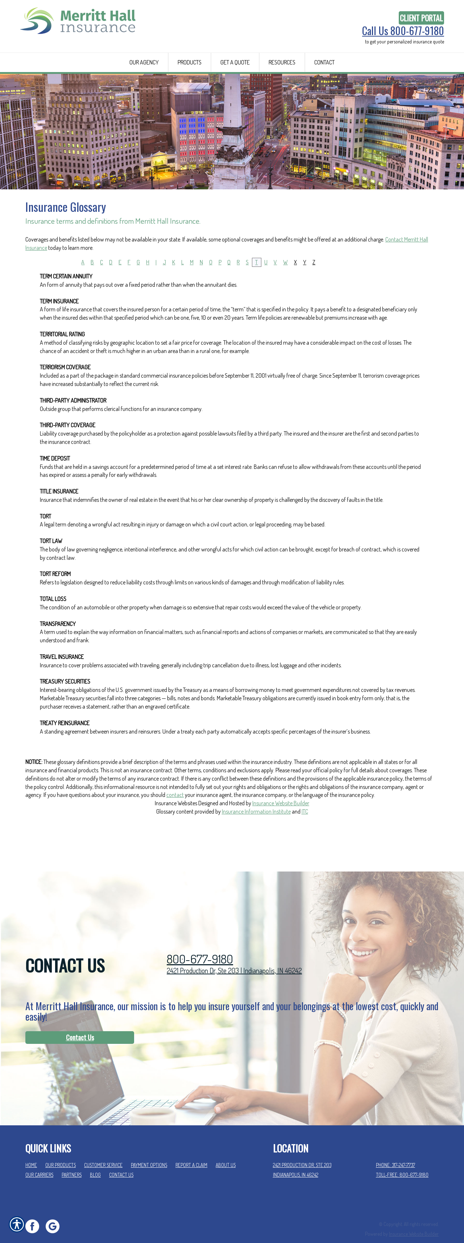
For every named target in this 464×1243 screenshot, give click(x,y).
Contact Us (80, 1023)
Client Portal (421, 18)
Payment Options (149, 1151)
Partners (72, 1161)
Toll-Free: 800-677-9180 (402, 1161)
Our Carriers (39, 1161)
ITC (305, 844)
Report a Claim (191, 1151)
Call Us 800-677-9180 (403, 31)
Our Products (60, 1151)
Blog (95, 1161)
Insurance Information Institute (256, 844)
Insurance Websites (176, 836)
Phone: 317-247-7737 (395, 1151)
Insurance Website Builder (280, 836)
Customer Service (103, 1151)
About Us (226, 1151)
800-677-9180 (200, 945)
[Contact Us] (79, 1023)
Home (31, 1151)
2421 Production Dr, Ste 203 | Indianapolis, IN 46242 (234, 956)
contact (175, 827)
